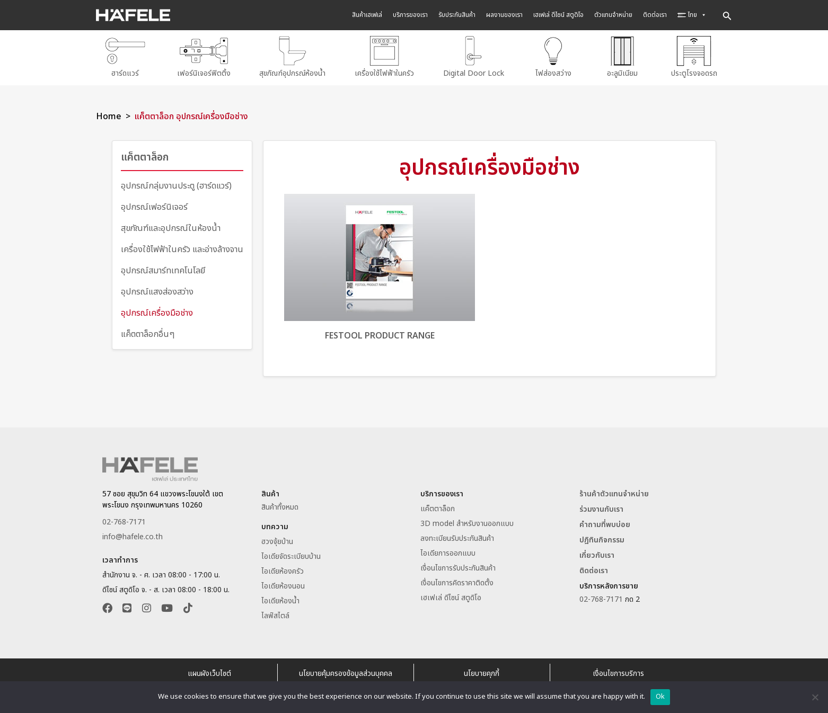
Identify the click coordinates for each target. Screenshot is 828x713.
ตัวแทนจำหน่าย (613, 15)
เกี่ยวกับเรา (596, 552)
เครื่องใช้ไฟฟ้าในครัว (384, 56)
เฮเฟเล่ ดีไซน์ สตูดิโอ (558, 15)
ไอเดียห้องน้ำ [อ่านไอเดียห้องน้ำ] (280, 598)
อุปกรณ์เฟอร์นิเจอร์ (154, 204)
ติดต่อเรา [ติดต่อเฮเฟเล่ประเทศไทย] (593, 568)
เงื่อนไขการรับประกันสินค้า (458, 565)
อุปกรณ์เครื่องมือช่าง (157, 310)
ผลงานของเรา (504, 15)
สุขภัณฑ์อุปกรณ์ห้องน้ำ (292, 56)
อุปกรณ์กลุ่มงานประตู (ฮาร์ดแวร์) (176, 182)
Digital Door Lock (473, 56)
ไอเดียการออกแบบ (447, 550)
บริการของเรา (410, 15)
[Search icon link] (727, 15)
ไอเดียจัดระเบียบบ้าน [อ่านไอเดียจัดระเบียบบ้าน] (291, 553)
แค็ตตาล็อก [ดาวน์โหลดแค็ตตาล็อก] (437, 506)
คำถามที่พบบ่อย (604, 522)
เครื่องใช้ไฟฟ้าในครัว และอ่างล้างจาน (182, 246)
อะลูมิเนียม (622, 56)
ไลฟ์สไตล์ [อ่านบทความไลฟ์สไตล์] (275, 613)
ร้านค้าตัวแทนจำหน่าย (614, 491)
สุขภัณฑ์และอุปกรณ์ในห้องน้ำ (171, 225)
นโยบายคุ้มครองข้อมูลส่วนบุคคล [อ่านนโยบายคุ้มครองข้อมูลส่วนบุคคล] (345, 670)
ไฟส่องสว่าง (553, 56)
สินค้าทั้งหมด (279, 504)
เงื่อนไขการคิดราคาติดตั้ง (457, 580)
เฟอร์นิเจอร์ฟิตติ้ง (204, 56)
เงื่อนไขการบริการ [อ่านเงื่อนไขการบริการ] (618, 670)
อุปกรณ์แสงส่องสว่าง (157, 288)
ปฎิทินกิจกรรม (601, 537)
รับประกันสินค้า (456, 15)
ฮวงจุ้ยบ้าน (277, 539)
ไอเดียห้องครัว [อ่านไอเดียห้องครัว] (282, 568)
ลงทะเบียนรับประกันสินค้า (457, 535)
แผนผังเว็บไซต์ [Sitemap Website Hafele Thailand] (209, 670)
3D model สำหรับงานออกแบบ (467, 521)
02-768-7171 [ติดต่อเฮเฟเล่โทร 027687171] (124, 519)
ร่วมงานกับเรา (601, 506)
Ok (660, 696)
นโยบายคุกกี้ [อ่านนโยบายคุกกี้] (481, 670)
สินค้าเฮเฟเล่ (367, 15)
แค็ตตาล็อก (146, 155)
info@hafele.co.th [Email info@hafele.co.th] (132, 534)
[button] (107, 607)
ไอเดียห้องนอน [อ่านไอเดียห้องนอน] (283, 583)
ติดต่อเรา (655, 15)
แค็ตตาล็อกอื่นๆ (147, 331)
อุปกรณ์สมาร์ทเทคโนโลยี (163, 267)
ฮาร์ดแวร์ (125, 56)
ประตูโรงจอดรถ (694, 56)
